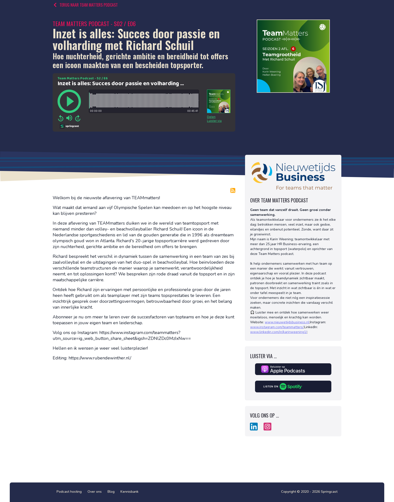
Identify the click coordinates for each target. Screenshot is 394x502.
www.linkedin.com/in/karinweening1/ (278, 332)
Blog (111, 491)
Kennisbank (129, 491)
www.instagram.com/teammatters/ (277, 327)
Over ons (95, 491)
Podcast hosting (69, 491)
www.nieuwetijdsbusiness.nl (287, 322)
